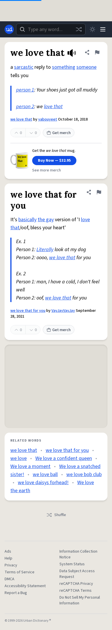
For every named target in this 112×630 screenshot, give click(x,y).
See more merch (46, 170)
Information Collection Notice (78, 554)
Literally (44, 249)
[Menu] (102, 29)
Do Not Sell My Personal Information (79, 600)
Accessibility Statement (25, 586)
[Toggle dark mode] (92, 29)
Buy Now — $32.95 (54, 160)
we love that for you (27, 311)
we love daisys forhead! (43, 482)
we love (18, 458)
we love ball (45, 474)
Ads (8, 551)
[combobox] (51, 29)
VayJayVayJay (63, 311)
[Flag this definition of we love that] (97, 52)
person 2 (25, 106)
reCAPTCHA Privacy (76, 584)
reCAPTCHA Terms (75, 590)
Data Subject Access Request (77, 574)
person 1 (25, 89)
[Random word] (78, 29)
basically (27, 219)
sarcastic (23, 67)
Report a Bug (16, 593)
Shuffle (56, 515)
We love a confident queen (63, 458)
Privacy (11, 565)
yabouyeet (47, 119)
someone (86, 67)
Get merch (59, 133)
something (63, 67)
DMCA (9, 579)
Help (8, 558)
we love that (21, 119)
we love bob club (84, 474)
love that (53, 106)
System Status (72, 564)
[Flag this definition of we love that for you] (98, 192)
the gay (46, 219)
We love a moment (30, 466)
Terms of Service (19, 572)
